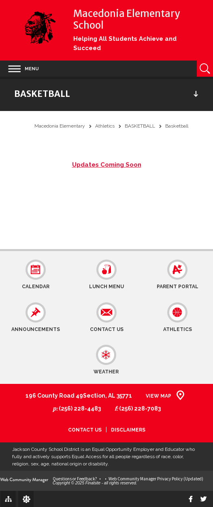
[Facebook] (190, 499)
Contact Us (85, 430)
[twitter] (203, 499)
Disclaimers (128, 430)
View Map (158, 396)
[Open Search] (205, 69)
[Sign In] (26, 499)
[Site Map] (8, 498)
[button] (23, 69)
